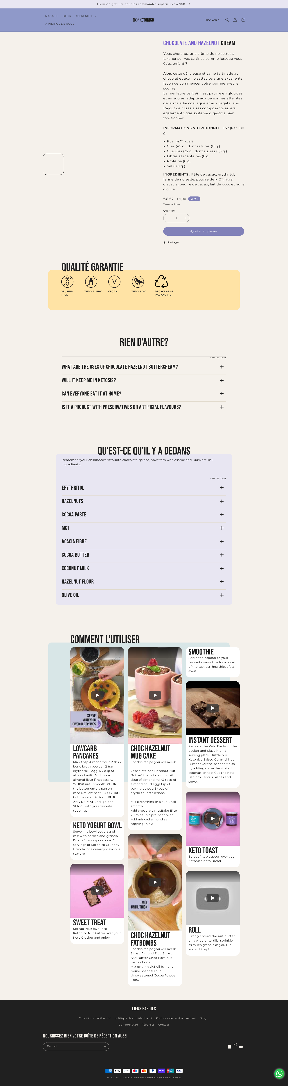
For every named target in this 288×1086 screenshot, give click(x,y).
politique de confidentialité (133, 1018)
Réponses (148, 1024)
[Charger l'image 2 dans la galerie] (76, 164)
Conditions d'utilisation (95, 1018)
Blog (203, 1018)
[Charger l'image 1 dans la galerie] (53, 164)
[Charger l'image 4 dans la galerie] (121, 164)
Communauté (128, 1024)
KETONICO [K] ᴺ (124, 1077)
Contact (163, 1024)
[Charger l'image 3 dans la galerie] (98, 164)
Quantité (169, 210)
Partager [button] (171, 242)
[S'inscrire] (105, 1046)
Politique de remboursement (176, 1018)
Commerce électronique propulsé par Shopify (157, 1077)
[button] (85, 16)
